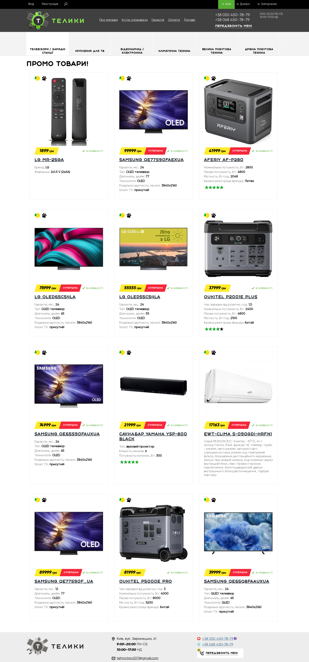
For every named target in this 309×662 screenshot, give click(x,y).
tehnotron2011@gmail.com (137, 658)
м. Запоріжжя (267, 4)
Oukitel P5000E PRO (145, 582)
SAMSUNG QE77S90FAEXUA (151, 160)
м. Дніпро (243, 4)
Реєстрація (50, 4)
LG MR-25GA (49, 160)
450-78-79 (232, 15)
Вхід (31, 4)
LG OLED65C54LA (55, 297)
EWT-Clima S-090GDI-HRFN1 (238, 434)
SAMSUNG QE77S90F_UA (63, 582)
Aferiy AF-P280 (223, 160)
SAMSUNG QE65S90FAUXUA (67, 434)
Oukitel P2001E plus (230, 297)
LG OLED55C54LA (139, 297)
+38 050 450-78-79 (217, 639)
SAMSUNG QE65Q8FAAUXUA (236, 582)
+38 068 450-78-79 (217, 644)
